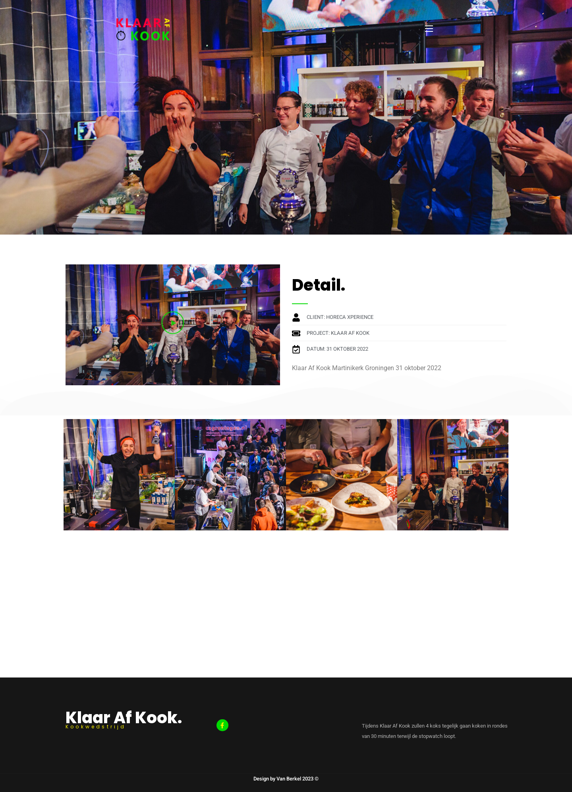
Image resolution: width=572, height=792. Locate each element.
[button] (173, 325)
